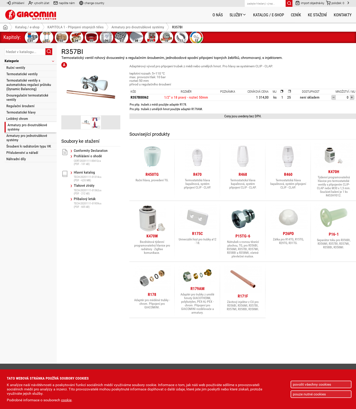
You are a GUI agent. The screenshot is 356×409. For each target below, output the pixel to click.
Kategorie (30, 61)
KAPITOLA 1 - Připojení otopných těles (75, 27)
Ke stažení (317, 14)
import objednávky (309, 3)
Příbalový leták (97, 202)
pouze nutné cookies (309, 394)
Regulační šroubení (20, 106)
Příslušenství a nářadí (22, 152)
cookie (66, 400)
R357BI (177, 27)
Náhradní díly (16, 159)
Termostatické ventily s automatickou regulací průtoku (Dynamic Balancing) (28, 84)
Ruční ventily (15, 67)
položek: (335, 3)
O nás (218, 14)
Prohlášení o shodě (97, 160)
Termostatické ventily (22, 74)
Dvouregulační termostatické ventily (27, 97)
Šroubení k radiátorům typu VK (28, 146)
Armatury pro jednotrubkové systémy (26, 137)
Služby (238, 14)
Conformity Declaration (91, 151)
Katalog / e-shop (268, 14)
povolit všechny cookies (312, 384)
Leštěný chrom (17, 118)
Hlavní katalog (97, 176)
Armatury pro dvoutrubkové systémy (27, 127)
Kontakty (342, 14)
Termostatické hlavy (21, 112)
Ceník (296, 14)
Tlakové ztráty (97, 189)
